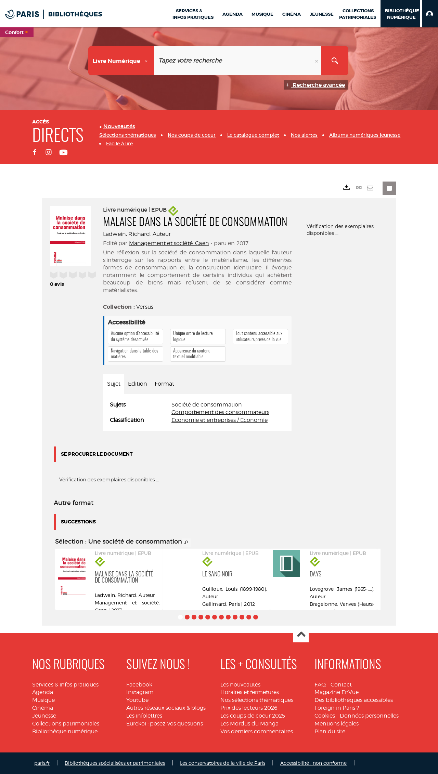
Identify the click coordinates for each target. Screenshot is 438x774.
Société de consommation (206, 404)
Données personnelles (369, 715)
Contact (341, 684)
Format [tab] (164, 384)
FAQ (320, 684)
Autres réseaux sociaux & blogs (166, 708)
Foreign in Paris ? (336, 708)
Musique (43, 700)
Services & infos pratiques (65, 684)
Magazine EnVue (336, 692)
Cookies (324, 715)
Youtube (137, 700)
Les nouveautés (240, 684)
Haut (301, 635)
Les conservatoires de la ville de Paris (222, 763)
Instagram (140, 692)
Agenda (42, 692)
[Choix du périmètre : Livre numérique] (121, 60)
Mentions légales (336, 723)
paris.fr (42, 763)
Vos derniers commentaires (256, 731)
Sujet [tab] (113, 384)
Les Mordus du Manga (249, 723)
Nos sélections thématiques (256, 700)
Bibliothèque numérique (65, 731)
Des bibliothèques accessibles (353, 700)
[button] (430, 13)
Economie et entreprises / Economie (219, 420)
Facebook (139, 684)
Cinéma (42, 708)
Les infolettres (144, 715)
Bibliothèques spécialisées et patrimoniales (115, 763)
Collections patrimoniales (65, 723)
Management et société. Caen (169, 243)
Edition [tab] (137, 384)
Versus (144, 307)
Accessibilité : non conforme (313, 763)
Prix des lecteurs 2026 (249, 708)
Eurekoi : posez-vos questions (164, 723)
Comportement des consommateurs (220, 412)
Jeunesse (44, 715)
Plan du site (329, 731)
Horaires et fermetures (249, 692)
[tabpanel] (197, 413)
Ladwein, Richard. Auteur (137, 234)
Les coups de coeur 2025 (252, 715)
